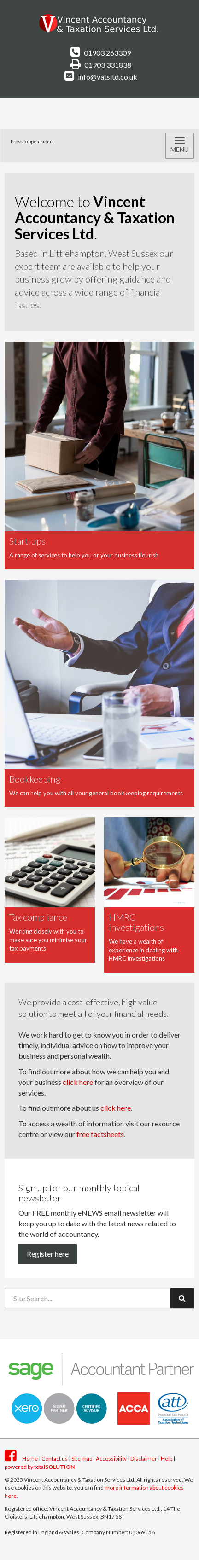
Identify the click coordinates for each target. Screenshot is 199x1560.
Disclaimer (143, 1458)
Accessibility (111, 1458)
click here (78, 1082)
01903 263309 (100, 52)
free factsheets (100, 1134)
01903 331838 (100, 64)
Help (166, 1458)
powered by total (40, 1466)
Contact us (54, 1458)
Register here (48, 1253)
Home (30, 1458)
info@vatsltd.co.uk (100, 76)
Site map (81, 1458)
